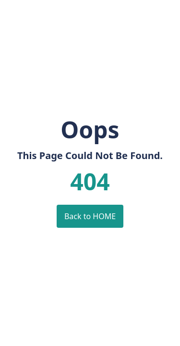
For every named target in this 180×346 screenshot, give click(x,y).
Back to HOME (90, 216)
